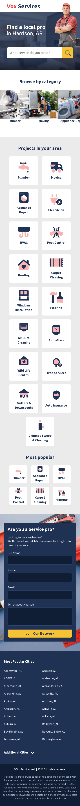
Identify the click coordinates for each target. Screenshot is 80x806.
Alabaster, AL (50, 678)
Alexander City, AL (53, 686)
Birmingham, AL (52, 739)
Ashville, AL (49, 709)
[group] (14, 106)
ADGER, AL (10, 678)
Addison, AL (49, 671)
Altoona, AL (49, 701)
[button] (71, 109)
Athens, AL (10, 716)
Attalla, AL (48, 716)
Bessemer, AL (12, 739)
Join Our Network (40, 633)
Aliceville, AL (50, 694)
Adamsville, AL (13, 671)
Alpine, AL (10, 701)
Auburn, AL (10, 724)
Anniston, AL (12, 709)
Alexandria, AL (12, 694)
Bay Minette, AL (13, 732)
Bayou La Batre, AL (53, 732)
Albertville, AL (12, 686)
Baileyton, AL (50, 724)
